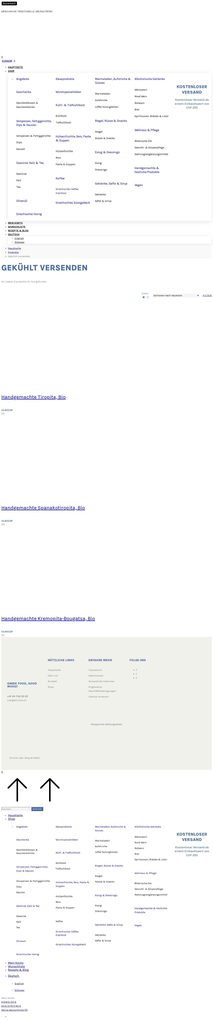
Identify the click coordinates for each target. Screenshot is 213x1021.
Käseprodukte (65, 79)
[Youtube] (136, 677)
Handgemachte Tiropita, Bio (33, 397)
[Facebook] (136, 669)
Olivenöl (21, 201)
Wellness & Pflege (147, 130)
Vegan (139, 185)
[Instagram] (136, 673)
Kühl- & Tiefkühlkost (70, 105)
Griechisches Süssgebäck (73, 202)
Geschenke (23, 92)
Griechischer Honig (29, 214)
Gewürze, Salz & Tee (30, 163)
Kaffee (60, 178)
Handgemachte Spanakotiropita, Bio (43, 508)
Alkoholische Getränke (150, 79)
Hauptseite (14, 248)
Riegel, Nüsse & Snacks (111, 121)
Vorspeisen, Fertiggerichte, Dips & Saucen (34, 123)
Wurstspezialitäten (68, 92)
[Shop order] (176, 295)
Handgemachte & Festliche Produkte (147, 170)
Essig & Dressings (107, 152)
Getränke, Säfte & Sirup (111, 183)
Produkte (13, 252)
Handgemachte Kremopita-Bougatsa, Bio (48, 618)
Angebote (22, 79)
